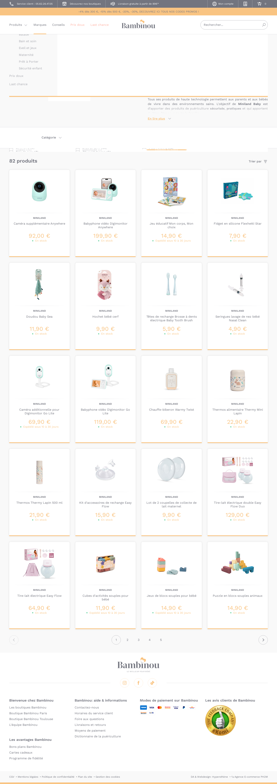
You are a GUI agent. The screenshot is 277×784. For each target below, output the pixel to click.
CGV (11, 776)
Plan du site (85, 776)
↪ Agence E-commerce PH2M (249, 776)
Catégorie (49, 137)
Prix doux (77, 26)
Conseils (58, 26)
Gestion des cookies (108, 776)
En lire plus (156, 118)
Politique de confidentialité (58, 776)
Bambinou (138, 25)
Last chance (99, 26)
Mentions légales (28, 776)
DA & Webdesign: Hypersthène (209, 776)
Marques (39, 26)
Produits (15, 26)
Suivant (263, 640)
